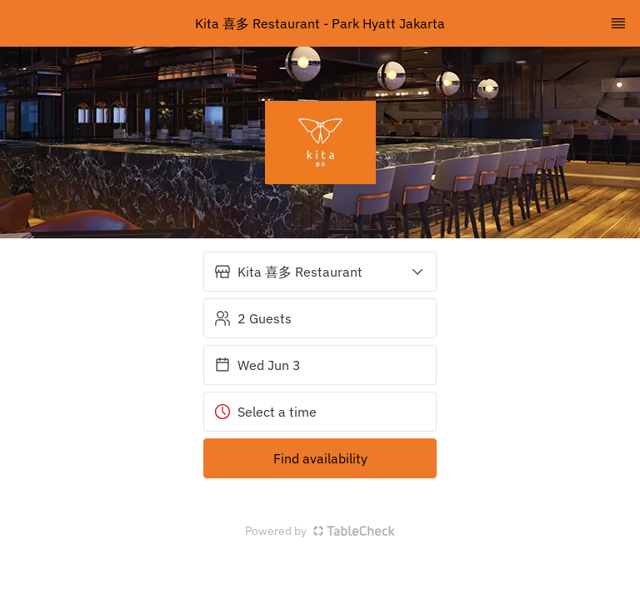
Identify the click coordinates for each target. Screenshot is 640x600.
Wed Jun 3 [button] (257, 365)
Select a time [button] (265, 411)
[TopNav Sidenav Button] (618, 23)
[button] (320, 272)
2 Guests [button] (253, 318)
